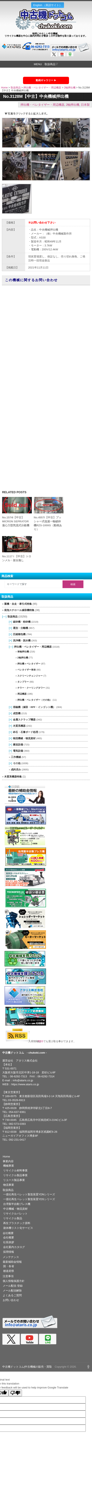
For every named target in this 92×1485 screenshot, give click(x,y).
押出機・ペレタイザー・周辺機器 (42, 87)
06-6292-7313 (18, 1076)
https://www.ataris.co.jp (25, 1084)
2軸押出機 (69, 87)
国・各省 (8, 1266)
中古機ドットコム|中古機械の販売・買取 (27, 1366)
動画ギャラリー (44, 80)
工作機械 (16, 757)
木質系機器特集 (13, 776)
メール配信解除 (12, 1290)
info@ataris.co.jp (23, 1080)
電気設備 (18, 750)
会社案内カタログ (14, 1247)
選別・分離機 (20, 628)
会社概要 (8, 1233)
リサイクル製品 (12, 1218)
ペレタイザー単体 (26, 669)
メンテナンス (11, 1257)
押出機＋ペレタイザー (28, 663)
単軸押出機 (23, 651)
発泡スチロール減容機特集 (19, 610)
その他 (16, 763)
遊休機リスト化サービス (18, 1227)
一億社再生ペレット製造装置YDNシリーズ (29, 1194)
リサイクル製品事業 (15, 1175)
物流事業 (8, 1184)
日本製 (85, 104)
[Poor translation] (15, 1392)
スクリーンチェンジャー (30, 675)
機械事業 (8, 1165)
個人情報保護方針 (13, 1281)
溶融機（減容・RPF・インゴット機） (34, 707)
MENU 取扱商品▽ (46, 64)
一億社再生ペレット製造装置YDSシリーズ (29, 1199)
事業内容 (8, 1161)
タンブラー (23, 681)
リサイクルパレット (15, 1213)
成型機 (16, 713)
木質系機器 (19, 725)
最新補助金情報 (12, 1261)
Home (4, 87)
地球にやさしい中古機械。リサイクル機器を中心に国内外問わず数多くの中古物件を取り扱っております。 (46, 34)
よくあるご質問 (12, 1295)
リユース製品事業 (14, 1180)
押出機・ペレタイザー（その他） (34, 700)
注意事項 (8, 1276)
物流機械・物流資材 (24, 738)
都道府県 (8, 1271)
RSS (42, 1041)
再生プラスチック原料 (16, 1223)
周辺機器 (22, 694)
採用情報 (8, 1251)
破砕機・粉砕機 (22, 621)
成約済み (16, 769)
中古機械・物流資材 (15, 1208)
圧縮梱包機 (19, 634)
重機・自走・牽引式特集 (18, 603)
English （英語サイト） (47, 5)
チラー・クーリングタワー (31, 688)
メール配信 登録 (13, 1285)
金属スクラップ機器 (24, 719)
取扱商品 (16, 87)
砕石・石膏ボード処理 (25, 732)
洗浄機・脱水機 (22, 640)
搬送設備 (18, 744)
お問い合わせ (11, 1300)
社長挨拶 (8, 1242)
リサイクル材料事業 (15, 1170)
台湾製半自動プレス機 (16, 1204)
